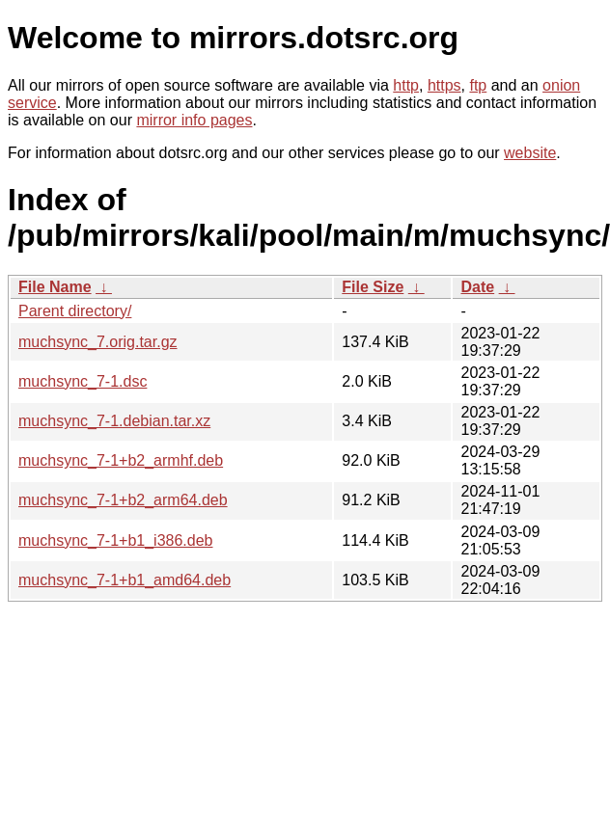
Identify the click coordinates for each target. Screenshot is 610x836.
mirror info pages (194, 120)
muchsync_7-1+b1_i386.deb (115, 540)
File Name (55, 287)
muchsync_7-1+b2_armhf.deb (120, 460)
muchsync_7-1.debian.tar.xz (114, 421)
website (530, 153)
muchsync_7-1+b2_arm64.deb (123, 500)
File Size (372, 287)
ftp (477, 85)
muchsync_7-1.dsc (82, 381)
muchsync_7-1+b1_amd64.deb (124, 580)
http (406, 85)
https (444, 85)
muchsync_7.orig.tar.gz (98, 342)
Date (477, 287)
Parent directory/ (74, 311)
